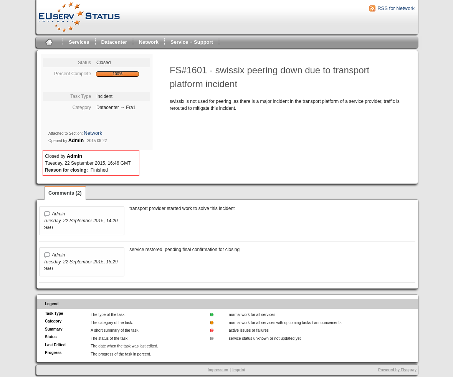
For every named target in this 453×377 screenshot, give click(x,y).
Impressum (218, 370)
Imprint (238, 370)
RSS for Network (396, 8)
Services (79, 42)
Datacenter (114, 42)
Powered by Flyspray (397, 370)
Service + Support (191, 42)
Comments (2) (65, 193)
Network (149, 42)
